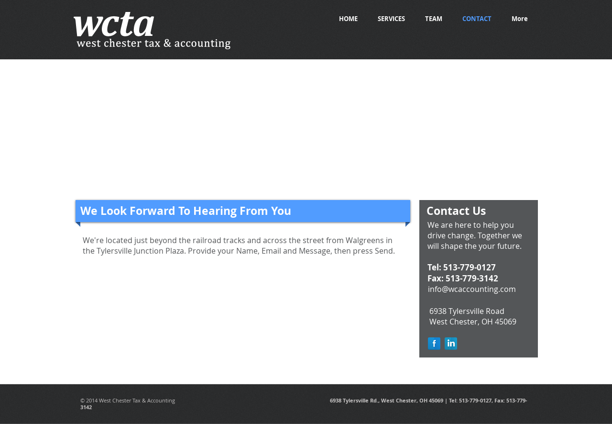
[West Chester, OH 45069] (472, 322)
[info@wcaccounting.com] (471, 289)
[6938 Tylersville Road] (466, 311)
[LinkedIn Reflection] (451, 343)
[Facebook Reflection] (434, 343)
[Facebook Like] (510, 44)
